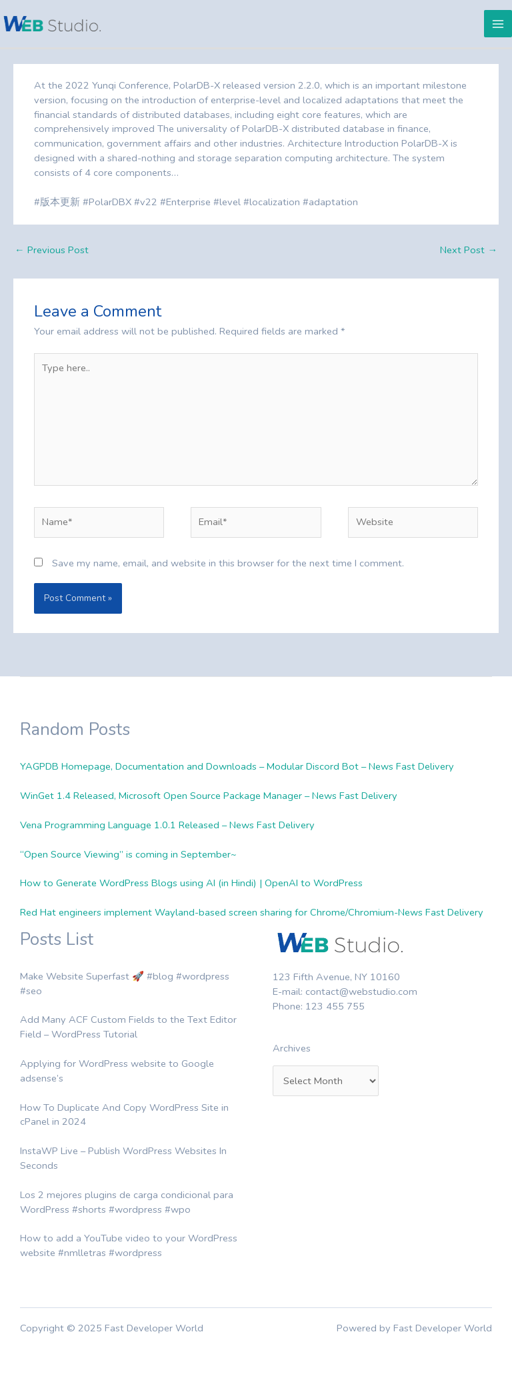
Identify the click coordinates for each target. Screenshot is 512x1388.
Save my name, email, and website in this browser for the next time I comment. (228, 563)
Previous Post (52, 250)
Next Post (468, 250)
